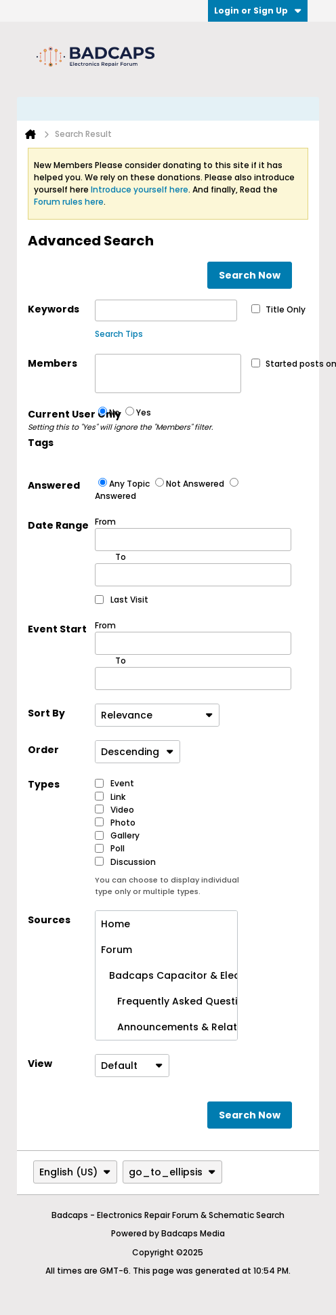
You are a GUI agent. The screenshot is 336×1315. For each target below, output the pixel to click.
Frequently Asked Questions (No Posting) (169, 1001)
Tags (41, 442)
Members (52, 363)
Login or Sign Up (257, 10)
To (120, 660)
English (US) (75, 1172)
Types (44, 784)
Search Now (249, 275)
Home (115, 924)
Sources (49, 920)
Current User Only (61, 420)
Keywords (53, 309)
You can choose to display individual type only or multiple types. (167, 885)
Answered (54, 485)
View (40, 1063)
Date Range (58, 525)
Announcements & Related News (169, 1027)
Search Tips (119, 334)
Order (43, 749)
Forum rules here (69, 201)
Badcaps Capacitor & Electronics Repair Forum (169, 975)
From (193, 533)
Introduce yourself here (139, 189)
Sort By (46, 713)
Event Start (57, 629)
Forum (116, 949)
